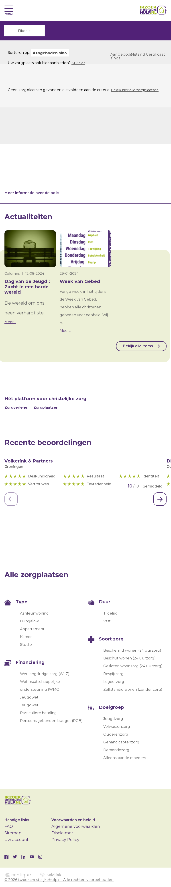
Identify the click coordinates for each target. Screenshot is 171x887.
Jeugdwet (29, 697)
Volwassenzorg (116, 727)
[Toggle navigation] (8, 9)
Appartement (32, 629)
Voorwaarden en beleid (73, 820)
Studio (26, 645)
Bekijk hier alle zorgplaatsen (136, 90)
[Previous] (11, 499)
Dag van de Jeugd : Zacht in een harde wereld (27, 287)
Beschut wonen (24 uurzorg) (129, 658)
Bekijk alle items (137, 346)
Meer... (10, 322)
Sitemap (12, 833)
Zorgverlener (16, 408)
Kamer (26, 637)
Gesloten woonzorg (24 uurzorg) (133, 666)
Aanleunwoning (34, 613)
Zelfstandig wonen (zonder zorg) (132, 690)
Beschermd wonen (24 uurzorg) (132, 651)
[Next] (160, 499)
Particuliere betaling (38, 713)
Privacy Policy (65, 839)
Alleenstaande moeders (124, 758)
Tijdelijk (110, 613)
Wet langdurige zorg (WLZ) (44, 674)
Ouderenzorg (115, 734)
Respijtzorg (113, 674)
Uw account (16, 839)
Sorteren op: (19, 53)
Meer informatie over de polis (31, 193)
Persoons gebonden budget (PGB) (51, 721)
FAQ (8, 826)
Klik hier (78, 63)
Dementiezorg (116, 750)
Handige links (16, 820)
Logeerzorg (113, 682)
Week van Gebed (80, 281)
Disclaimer (62, 833)
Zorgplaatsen (45, 408)
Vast (107, 621)
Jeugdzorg (113, 719)
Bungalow (29, 621)
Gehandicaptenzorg (121, 742)
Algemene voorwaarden (75, 826)
